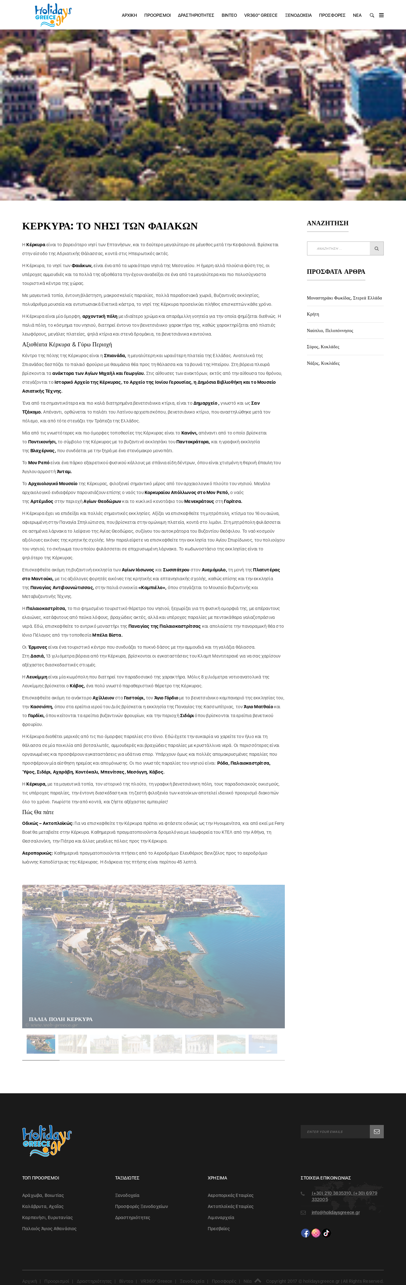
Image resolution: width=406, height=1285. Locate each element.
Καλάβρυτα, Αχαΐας (42, 1206)
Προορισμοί (157, 15)
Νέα (357, 15)
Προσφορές (332, 15)
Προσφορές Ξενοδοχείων (141, 1206)
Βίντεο (229, 15)
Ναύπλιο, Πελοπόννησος (330, 330)
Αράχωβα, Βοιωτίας (43, 1195)
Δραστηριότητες (196, 15)
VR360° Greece (261, 15)
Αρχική (129, 15)
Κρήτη (313, 314)
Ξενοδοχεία (298, 15)
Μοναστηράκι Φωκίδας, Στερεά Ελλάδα (344, 298)
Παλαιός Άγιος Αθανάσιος (49, 1228)
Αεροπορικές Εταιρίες (230, 1195)
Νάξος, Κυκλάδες (323, 363)
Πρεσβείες (219, 1228)
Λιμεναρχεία (221, 1217)
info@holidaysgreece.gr (336, 1212)
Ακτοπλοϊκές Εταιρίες (230, 1206)
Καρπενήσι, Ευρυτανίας (47, 1217)
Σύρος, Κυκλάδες (323, 347)
